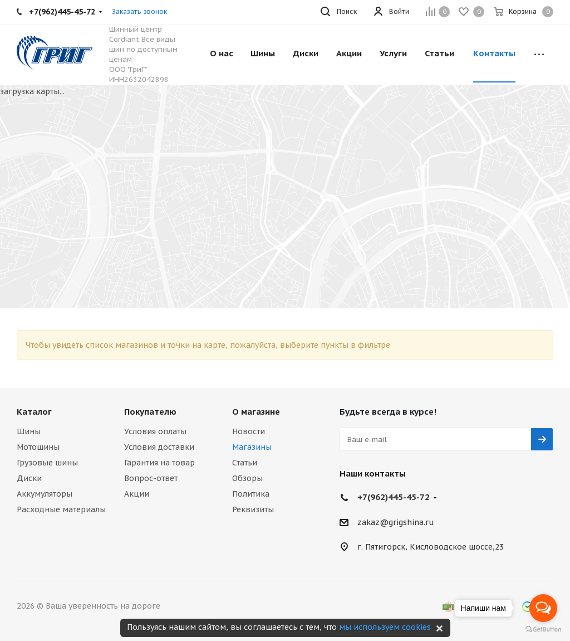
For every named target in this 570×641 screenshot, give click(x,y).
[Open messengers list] (543, 608)
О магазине (256, 411)
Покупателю (150, 411)
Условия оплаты (155, 431)
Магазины (252, 447)
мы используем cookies (385, 627)
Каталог (34, 411)
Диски (29, 478)
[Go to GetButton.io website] (543, 629)
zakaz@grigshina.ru (395, 522)
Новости (248, 431)
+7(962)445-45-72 (393, 497)
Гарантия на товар (159, 463)
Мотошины (38, 447)
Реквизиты (253, 509)
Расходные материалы (61, 509)
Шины (29, 431)
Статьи (244, 463)
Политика (250, 494)
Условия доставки (159, 447)
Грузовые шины (47, 463)
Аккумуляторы (44, 494)
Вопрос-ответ (151, 478)
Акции (136, 494)
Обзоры (247, 478)
